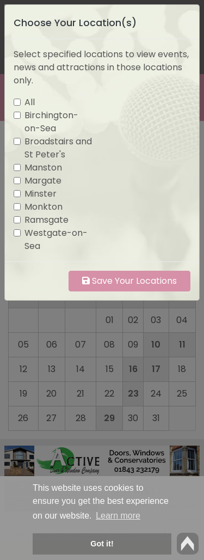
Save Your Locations (129, 281)
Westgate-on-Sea (56, 239)
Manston (43, 167)
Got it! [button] (101, 543)
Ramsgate (46, 220)
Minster (40, 193)
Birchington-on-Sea (51, 122)
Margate (42, 180)
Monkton (43, 206)
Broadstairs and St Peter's (58, 148)
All (29, 102)
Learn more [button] (118, 515)
